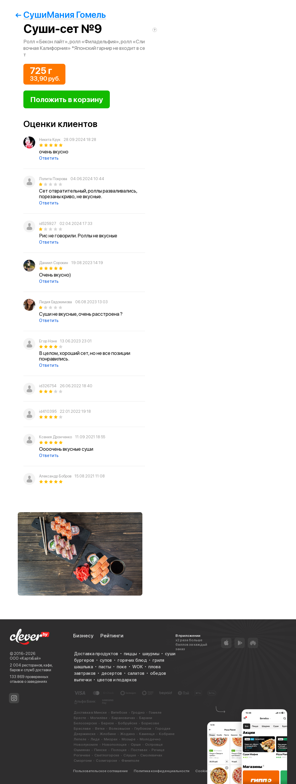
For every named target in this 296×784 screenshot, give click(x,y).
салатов (136, 673)
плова (154, 666)
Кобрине (167, 734)
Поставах (139, 750)
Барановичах (123, 718)
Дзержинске (85, 734)
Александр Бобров (55, 476)
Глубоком (142, 728)
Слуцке (129, 755)
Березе (107, 723)
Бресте (80, 718)
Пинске (100, 750)
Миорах (111, 739)
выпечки (82, 680)
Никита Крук (49, 139)
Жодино (127, 734)
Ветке (100, 728)
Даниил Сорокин (53, 263)
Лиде (95, 739)
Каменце (147, 734)
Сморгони (83, 760)
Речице (158, 750)
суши (170, 653)
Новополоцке (114, 744)
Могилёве (98, 718)
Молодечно (150, 739)
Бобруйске (127, 723)
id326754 (48, 386)
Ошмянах (82, 750)
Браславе (82, 728)
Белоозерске (85, 723)
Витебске (119, 712)
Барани (145, 718)
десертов (111, 673)
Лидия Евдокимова (55, 302)
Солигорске (106, 760)
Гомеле (155, 712)
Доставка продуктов (96, 653)
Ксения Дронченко (55, 437)
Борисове (150, 723)
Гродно (138, 712)
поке (122, 666)
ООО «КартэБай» (25, 658)
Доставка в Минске (90, 712)
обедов (158, 673)
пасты (105, 666)
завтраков (85, 673)
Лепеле (80, 739)
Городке (162, 728)
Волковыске (119, 728)
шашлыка (83, 666)
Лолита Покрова (53, 179)
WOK (137, 666)
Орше (136, 744)
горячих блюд (132, 660)
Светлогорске (106, 755)
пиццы (130, 653)
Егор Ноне (48, 341)
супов (106, 660)
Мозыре (129, 739)
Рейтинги (111, 636)
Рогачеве (82, 755)
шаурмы (150, 653)
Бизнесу (83, 636)
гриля (158, 660)
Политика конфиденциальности (161, 771)
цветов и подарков (117, 680)
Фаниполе (130, 760)
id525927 (47, 223)
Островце (154, 744)
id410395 (48, 411)
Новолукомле (86, 744)
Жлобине (108, 734)
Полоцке (119, 750)
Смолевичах (151, 755)
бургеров (84, 660)
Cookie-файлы (208, 771)
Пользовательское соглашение (100, 771)
